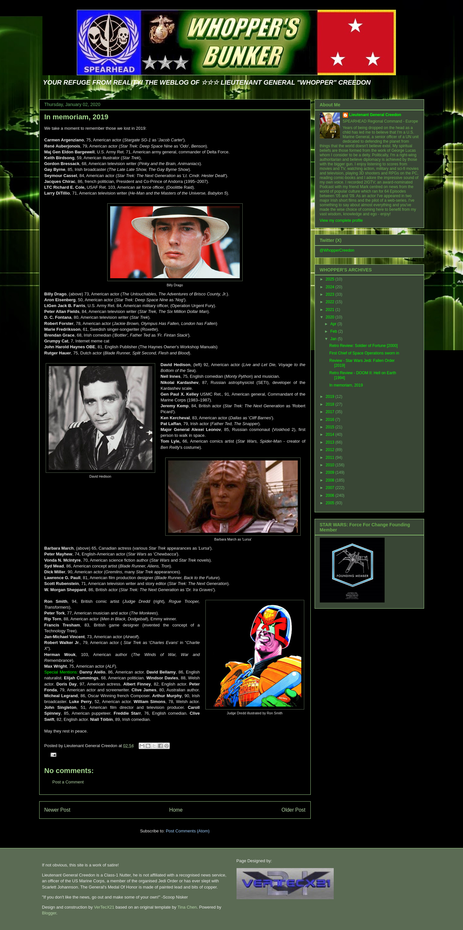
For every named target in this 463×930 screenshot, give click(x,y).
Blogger (49, 913)
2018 (330, 404)
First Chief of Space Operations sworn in (364, 353)
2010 (330, 465)
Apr (333, 324)
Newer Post (57, 810)
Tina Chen (187, 907)
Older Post (294, 810)
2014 (330, 434)
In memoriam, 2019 (76, 117)
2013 (330, 442)
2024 (330, 287)
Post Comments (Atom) (188, 831)
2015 (330, 427)
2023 (330, 294)
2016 (330, 419)
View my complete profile (341, 220)
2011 (330, 457)
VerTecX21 (104, 907)
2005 (330, 503)
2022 (330, 302)
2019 (330, 396)
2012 (330, 449)
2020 (330, 317)
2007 (330, 487)
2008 (330, 480)
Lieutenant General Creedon (375, 115)
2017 (330, 412)
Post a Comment (68, 782)
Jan (334, 339)
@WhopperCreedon (337, 250)
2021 (330, 309)
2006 (330, 495)
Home (176, 810)
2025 (330, 279)
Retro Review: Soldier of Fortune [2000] (363, 345)
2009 (330, 472)
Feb (334, 331)
